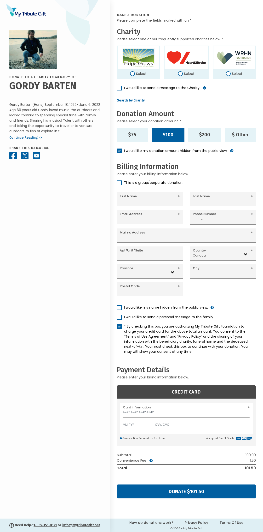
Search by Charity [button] (131, 100)
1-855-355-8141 (45, 525)
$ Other (240, 134)
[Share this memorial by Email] (36, 155)
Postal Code (130, 286)
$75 (132, 134)
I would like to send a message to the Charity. (162, 87)
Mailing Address (132, 232)
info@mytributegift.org (81, 525)
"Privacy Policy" (189, 336)
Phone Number (204, 214)
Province (126, 268)
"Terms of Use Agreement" (146, 336)
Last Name (201, 196)
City (196, 268)
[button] (204, 90)
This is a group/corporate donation (153, 182)
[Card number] (186, 413)
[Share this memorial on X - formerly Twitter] (24, 155)
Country (199, 250)
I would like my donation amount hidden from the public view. (176, 150)
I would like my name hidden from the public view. (166, 307)
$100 (168, 134)
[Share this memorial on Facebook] (13, 155)
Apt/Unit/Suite (131, 250)
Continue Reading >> (25, 138)
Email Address (131, 214)
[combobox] (198, 219)
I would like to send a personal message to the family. (169, 317)
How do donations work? (151, 522)
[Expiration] (137, 423)
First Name (128, 196)
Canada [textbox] (199, 255)
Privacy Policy (196, 522)
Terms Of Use (231, 522)
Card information (137, 407)
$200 (204, 134)
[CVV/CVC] (169, 423)
